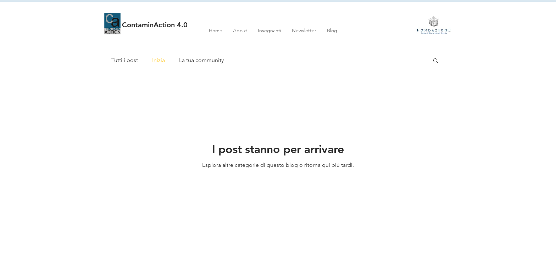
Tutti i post (124, 60)
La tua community (201, 60)
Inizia (158, 60)
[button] (435, 61)
